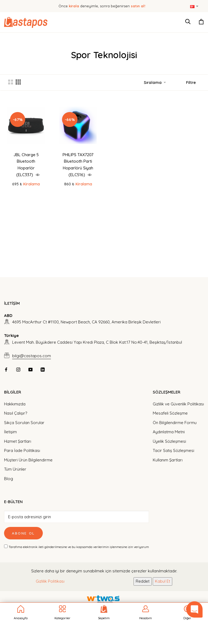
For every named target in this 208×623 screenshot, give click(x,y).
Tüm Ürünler (15, 469)
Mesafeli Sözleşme (170, 413)
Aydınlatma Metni (169, 431)
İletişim (10, 431)
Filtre (191, 82)
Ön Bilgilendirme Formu (175, 422)
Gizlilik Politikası (50, 581)
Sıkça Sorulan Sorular (24, 422)
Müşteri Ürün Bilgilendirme (28, 460)
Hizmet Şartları (17, 441)
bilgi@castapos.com (31, 355)
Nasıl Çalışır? (15, 413)
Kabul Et (162, 581)
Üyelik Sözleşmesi (169, 441)
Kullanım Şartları (168, 460)
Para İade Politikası (22, 450)
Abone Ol (23, 533)
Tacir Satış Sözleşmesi (173, 450)
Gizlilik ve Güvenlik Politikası (178, 403)
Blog (8, 478)
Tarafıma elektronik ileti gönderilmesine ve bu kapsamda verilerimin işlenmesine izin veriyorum (79, 547)
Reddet (143, 581)
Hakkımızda (14, 403)
